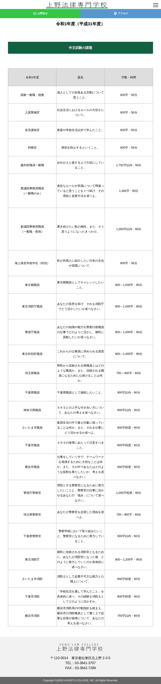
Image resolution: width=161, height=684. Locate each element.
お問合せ (40, 13)
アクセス (121, 13)
